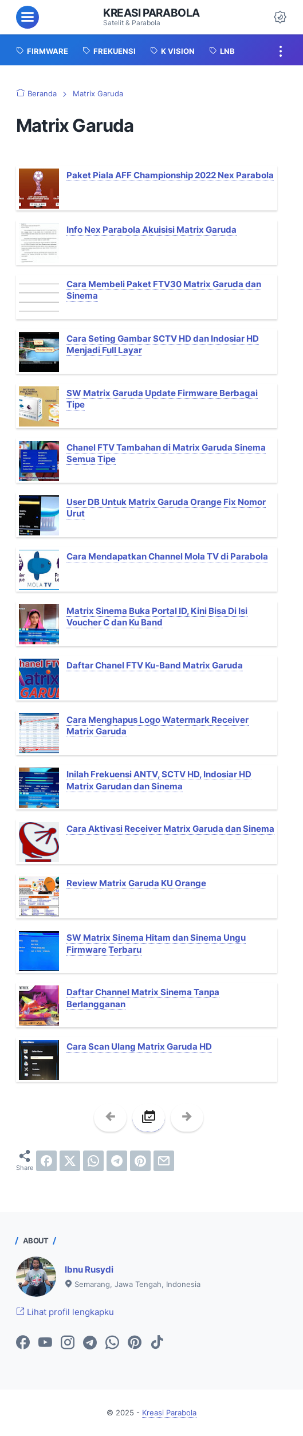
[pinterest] (140, 1161)
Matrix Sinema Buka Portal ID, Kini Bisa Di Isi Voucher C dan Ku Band (156, 616)
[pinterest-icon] (134, 1343)
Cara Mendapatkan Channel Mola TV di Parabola (167, 556)
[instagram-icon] (67, 1343)
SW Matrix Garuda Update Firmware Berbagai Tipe (162, 399)
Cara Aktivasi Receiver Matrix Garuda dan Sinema (170, 828)
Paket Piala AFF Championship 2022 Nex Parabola (170, 175)
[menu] (27, 17)
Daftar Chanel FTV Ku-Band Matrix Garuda (154, 665)
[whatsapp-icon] (112, 1343)
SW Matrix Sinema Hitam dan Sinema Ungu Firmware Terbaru (156, 943)
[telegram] (117, 1161)
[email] (164, 1161)
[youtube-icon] (45, 1343)
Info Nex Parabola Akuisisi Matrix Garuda (151, 229)
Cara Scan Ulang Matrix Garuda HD (139, 1046)
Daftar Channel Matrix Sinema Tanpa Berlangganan (142, 998)
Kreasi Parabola (151, 12)
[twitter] (70, 1161)
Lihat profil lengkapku (65, 1311)
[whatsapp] (93, 1161)
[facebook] (46, 1161)
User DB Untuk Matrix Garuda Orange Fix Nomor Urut (166, 507)
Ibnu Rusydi (89, 1269)
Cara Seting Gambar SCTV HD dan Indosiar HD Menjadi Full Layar (162, 344)
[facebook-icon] (23, 1343)
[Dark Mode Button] (280, 17)
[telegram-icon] (90, 1343)
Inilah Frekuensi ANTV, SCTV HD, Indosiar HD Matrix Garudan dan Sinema (158, 780)
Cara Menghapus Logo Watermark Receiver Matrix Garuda (157, 725)
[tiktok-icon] (157, 1343)
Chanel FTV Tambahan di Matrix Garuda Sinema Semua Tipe (166, 453)
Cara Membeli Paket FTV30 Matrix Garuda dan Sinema (163, 290)
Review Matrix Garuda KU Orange (136, 883)
